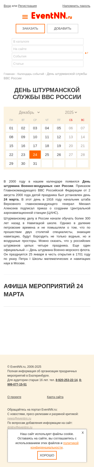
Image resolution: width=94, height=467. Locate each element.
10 (35, 137)
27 (71, 154)
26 (59, 154)
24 (35, 154)
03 (35, 128)
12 (59, 137)
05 (59, 128)
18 (47, 146)
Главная (9, 73)
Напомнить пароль (76, 6)
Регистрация (27, 6)
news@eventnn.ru (19, 418)
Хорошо (47, 455)
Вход (7, 6)
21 (83, 146)
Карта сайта (55, 397)
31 (35, 163)
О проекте (14, 397)
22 (11, 154)
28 (83, 154)
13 (71, 137)
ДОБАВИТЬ (62, 28)
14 (83, 137)
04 (47, 128)
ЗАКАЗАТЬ (30, 28)
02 (23, 128)
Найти (7, 53)
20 (71, 146)
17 (35, 146)
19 (59, 146)
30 (23, 163)
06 (71, 128)
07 (83, 128)
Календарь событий (30, 73)
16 (23, 146)
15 (11, 146)
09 (23, 137)
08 (11, 137)
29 (11, 163)
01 (11, 128)
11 (47, 137)
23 (23, 154)
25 (47, 154)
